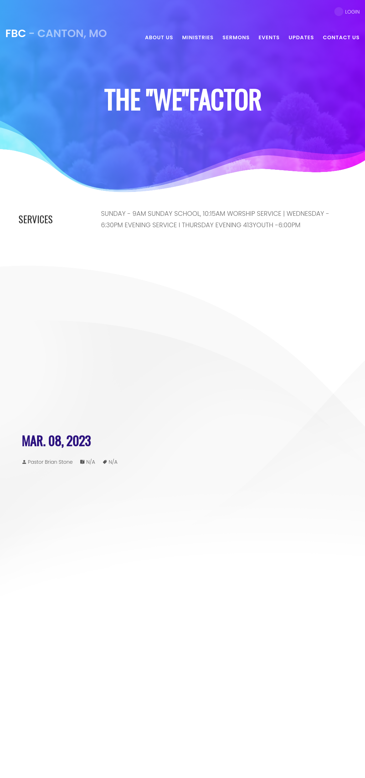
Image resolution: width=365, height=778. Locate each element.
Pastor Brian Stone (50, 462)
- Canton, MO (56, 33)
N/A (90, 462)
